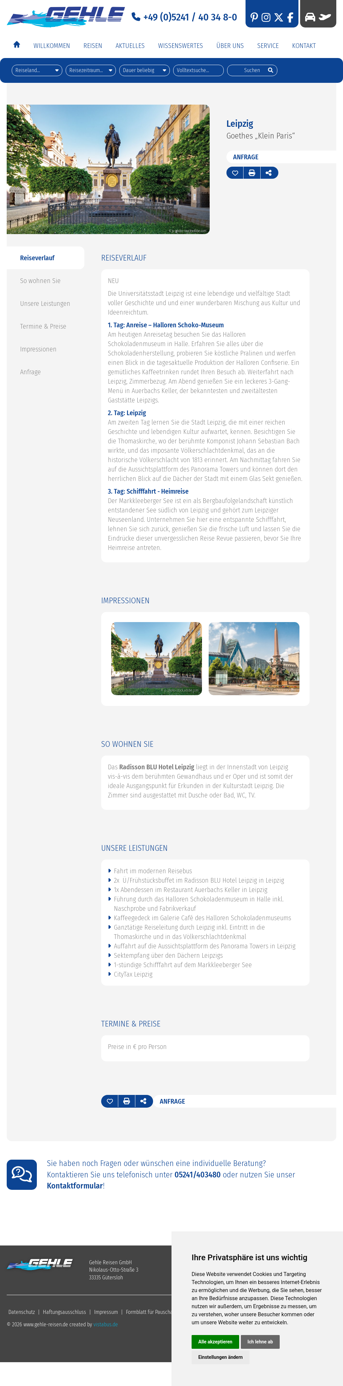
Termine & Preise (43, 326)
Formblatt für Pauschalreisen (157, 1312)
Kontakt (304, 46)
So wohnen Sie (40, 281)
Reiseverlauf (37, 258)
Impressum (106, 1312)
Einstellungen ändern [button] (220, 1357)
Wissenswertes (180, 46)
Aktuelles (130, 46)
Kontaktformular (75, 1185)
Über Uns (230, 46)
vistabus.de (105, 1324)
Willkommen (51, 46)
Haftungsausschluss (64, 1312)
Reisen (92, 46)
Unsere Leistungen (45, 303)
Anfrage (246, 157)
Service (268, 46)
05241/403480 (198, 1174)
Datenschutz (21, 1312)
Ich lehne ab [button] (260, 1341)
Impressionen (38, 349)
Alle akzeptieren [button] (215, 1341)
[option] (156, 659)
